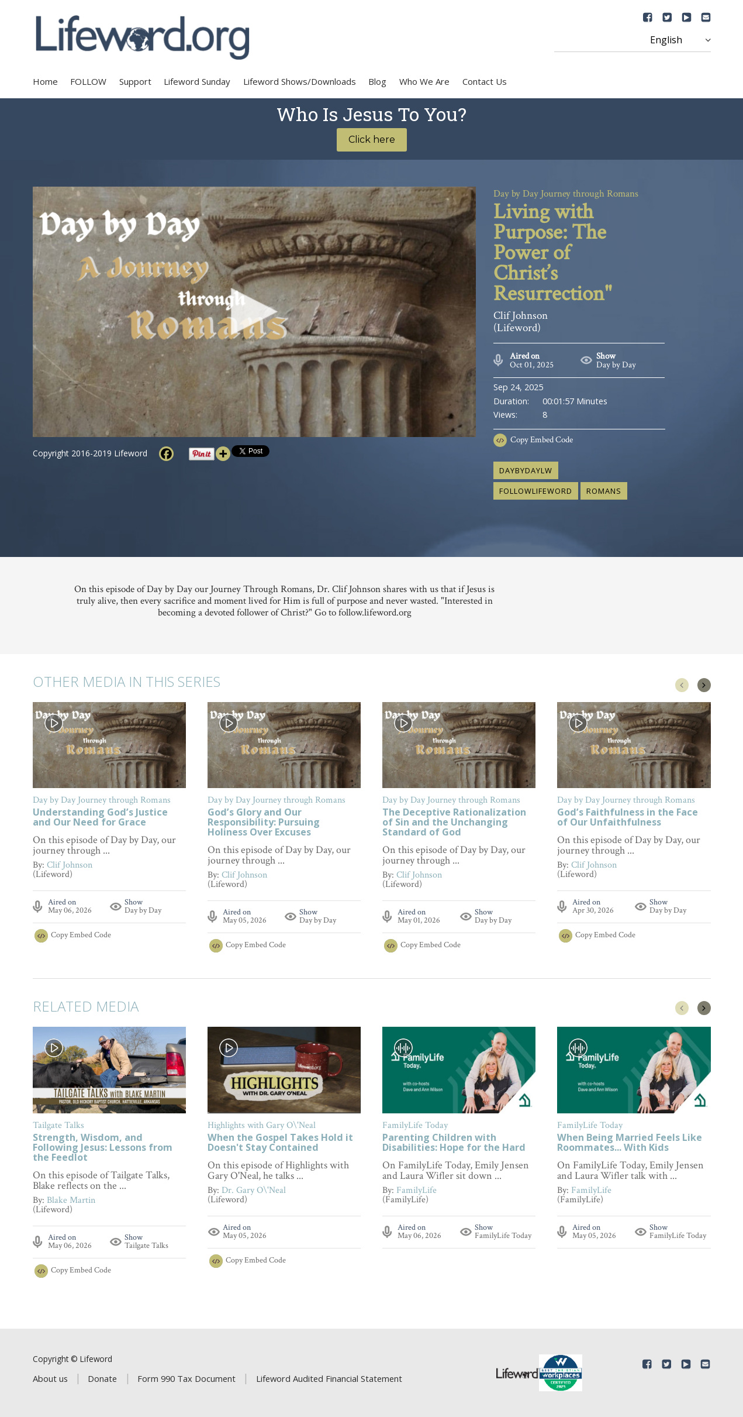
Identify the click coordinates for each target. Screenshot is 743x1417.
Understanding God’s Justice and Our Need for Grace (100, 817)
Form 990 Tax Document (186, 1378)
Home (45, 81)
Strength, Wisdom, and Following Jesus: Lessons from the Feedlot (102, 1148)
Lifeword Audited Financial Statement (329, 1378)
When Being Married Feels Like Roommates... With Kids (629, 1143)
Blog (377, 81)
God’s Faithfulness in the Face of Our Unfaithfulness (627, 817)
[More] (223, 453)
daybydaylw (525, 470)
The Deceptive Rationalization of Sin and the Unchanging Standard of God (454, 822)
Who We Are (424, 81)
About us (50, 1378)
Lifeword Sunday (197, 81)
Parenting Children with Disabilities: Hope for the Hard (454, 1143)
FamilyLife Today (503, 1235)
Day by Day (616, 364)
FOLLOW (88, 81)
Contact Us (484, 81)
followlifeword (535, 491)
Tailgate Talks (146, 1245)
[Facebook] (166, 453)
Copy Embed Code (541, 439)
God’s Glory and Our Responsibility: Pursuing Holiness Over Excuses (264, 822)
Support (135, 81)
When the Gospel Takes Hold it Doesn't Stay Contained (280, 1143)
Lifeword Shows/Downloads (299, 81)
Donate (102, 1378)
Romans (603, 491)
